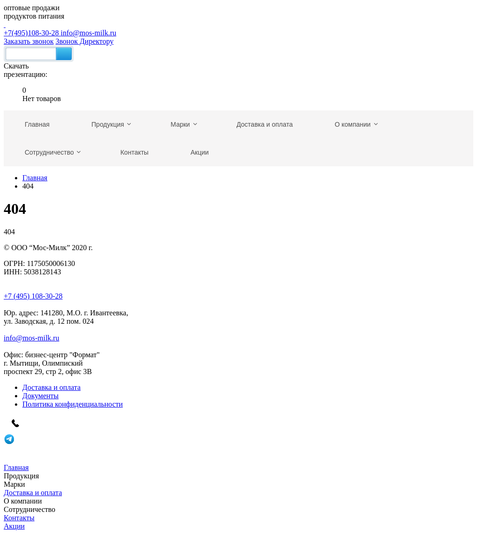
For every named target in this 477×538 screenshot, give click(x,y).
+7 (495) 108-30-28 (33, 296)
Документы (40, 396)
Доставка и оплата (51, 387)
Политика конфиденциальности (72, 404)
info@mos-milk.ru (88, 33)
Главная (35, 178)
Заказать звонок (29, 41)
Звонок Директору (84, 41)
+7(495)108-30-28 (238, 28)
